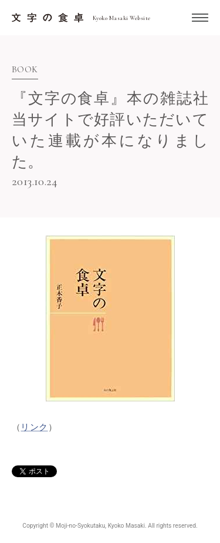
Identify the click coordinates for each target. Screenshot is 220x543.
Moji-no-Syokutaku (80, 525)
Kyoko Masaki (126, 525)
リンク (34, 427)
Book (25, 70)
